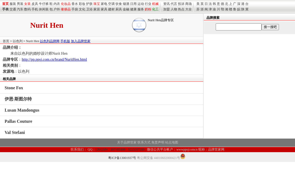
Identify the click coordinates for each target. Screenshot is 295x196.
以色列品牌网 (49, 41)
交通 (13, 9)
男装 (20, 4)
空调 (111, 4)
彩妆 (82, 4)
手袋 (74, 9)
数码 (27, 9)
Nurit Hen (32, 41)
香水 (74, 4)
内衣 (57, 4)
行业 (148, 4)
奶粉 (148, 9)
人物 (174, 9)
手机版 (65, 41)
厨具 (118, 9)
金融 (126, 9)
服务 (140, 9)
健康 (133, 9)
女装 (27, 4)
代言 (174, 4)
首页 (6, 41)
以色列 (18, 41)
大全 (188, 9)
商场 (188, 4)
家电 (104, 4)
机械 (155, 4)
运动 (140, 4)
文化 (82, 9)
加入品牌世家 (80, 41)
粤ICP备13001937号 (122, 158)
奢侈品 (66, 9)
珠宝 (96, 4)
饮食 (118, 4)
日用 (133, 4)
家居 (96, 9)
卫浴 (89, 9)
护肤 (89, 4)
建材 (111, 9)
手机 (35, 9)
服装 (13, 4)
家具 (104, 9)
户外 (57, 9)
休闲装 (44, 9)
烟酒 (126, 4)
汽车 (20, 9)
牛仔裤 (44, 4)
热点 (181, 9)
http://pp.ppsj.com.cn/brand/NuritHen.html (54, 59)
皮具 (35, 4)
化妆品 (66, 4)
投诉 (181, 4)
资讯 (166, 4)
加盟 (166, 9)
